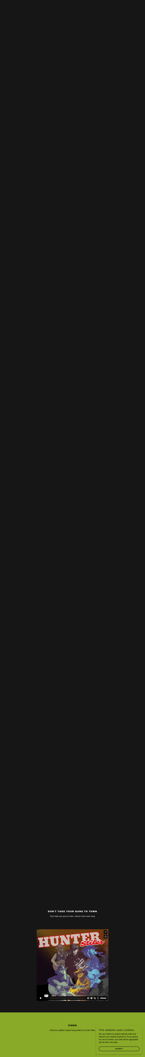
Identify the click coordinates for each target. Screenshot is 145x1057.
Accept (119, 1048)
